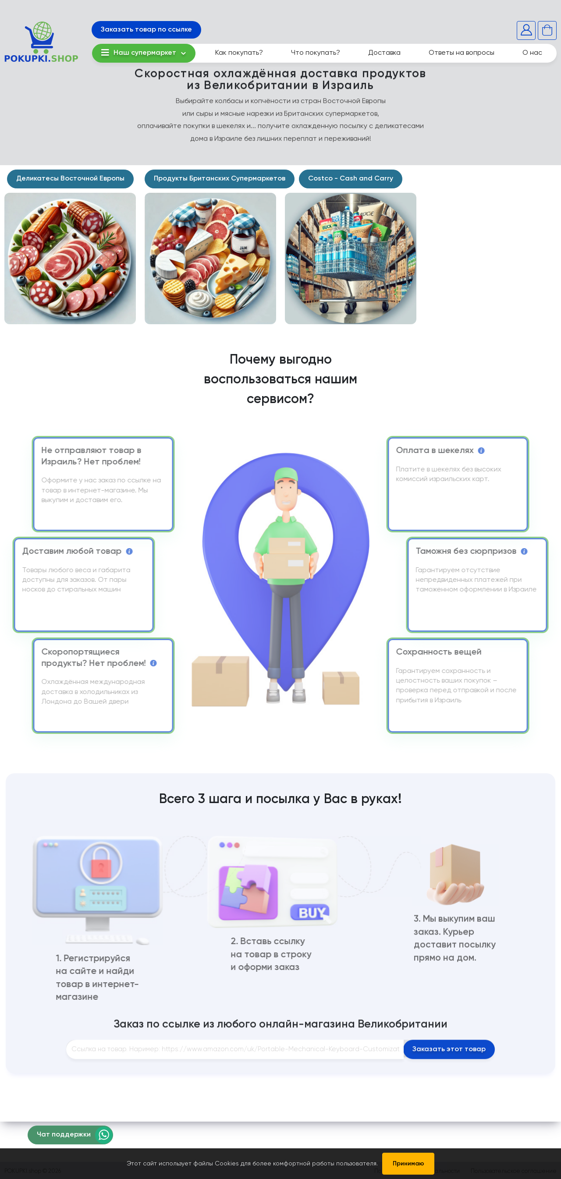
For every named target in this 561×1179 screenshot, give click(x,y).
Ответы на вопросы (461, 53)
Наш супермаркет (138, 52)
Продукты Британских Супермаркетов (219, 178)
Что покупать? (315, 53)
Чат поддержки (64, 1134)
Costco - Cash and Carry (350, 178)
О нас (532, 53)
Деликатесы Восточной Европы (70, 178)
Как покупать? (239, 53)
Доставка (384, 53)
